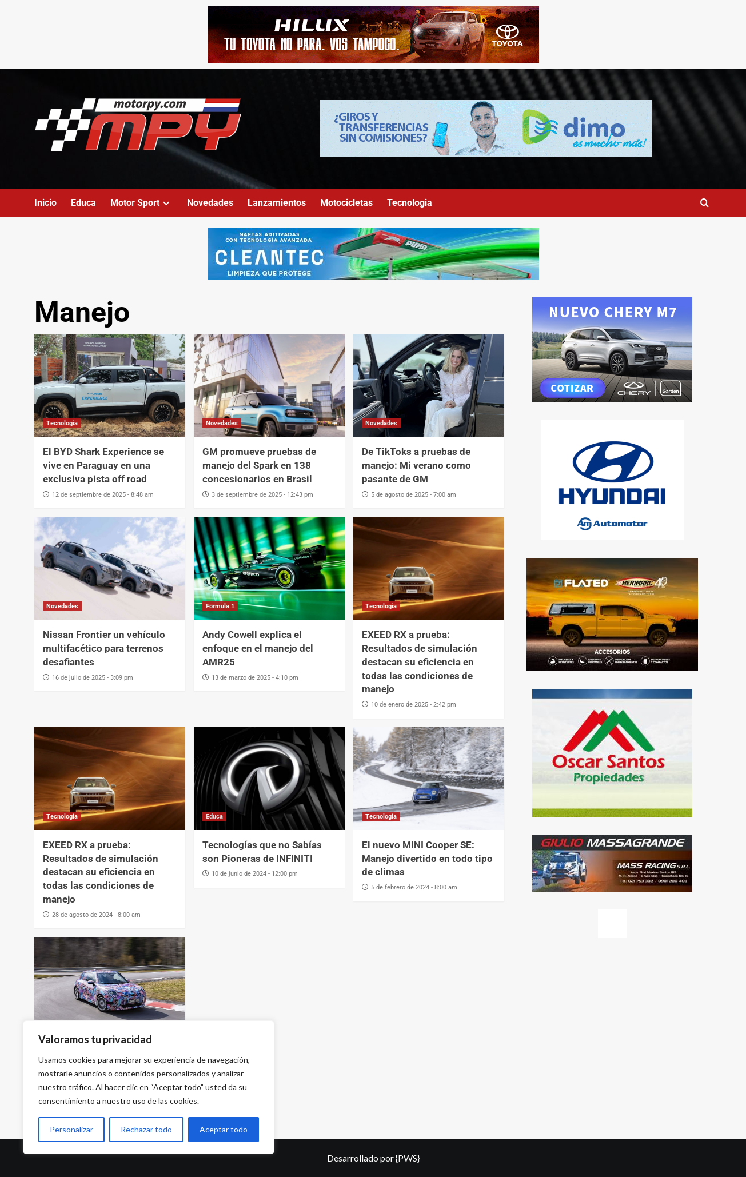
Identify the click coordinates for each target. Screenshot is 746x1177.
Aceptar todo (224, 1129)
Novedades (210, 202)
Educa (83, 202)
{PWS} (408, 1157)
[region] (148, 1087)
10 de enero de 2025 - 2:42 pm (413, 704)
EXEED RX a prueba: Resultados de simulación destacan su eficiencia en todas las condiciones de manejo (419, 662)
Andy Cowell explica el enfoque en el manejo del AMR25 (257, 648)
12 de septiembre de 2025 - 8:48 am (103, 494)
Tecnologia (409, 202)
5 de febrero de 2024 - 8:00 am (414, 887)
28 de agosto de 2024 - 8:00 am (96, 915)
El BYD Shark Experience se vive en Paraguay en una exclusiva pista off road (103, 465)
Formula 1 (220, 606)
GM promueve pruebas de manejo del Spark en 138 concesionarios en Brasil (259, 465)
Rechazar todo (146, 1129)
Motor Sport (141, 202)
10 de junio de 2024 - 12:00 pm (255, 873)
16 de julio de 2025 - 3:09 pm (92, 677)
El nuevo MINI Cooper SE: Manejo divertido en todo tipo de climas (427, 858)
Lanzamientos (277, 202)
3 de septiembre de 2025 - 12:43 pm (262, 494)
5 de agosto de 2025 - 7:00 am (413, 494)
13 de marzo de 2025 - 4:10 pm (255, 677)
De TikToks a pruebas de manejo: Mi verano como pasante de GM (416, 465)
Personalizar (71, 1129)
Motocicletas (346, 202)
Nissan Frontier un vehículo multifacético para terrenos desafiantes (104, 648)
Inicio (45, 202)
